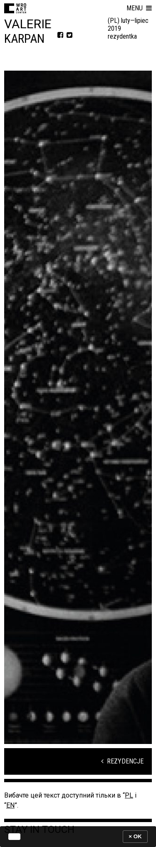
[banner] (78, 836)
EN (10, 805)
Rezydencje (122, 761)
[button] (139, 8)
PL (129, 795)
